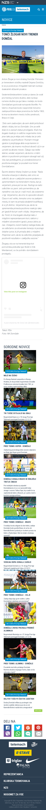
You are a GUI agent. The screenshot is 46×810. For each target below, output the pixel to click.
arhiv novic (38, 710)
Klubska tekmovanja (17, 781)
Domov (4, 25)
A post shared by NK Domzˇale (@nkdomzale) (21, 323)
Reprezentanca (13, 774)
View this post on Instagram (15, 292)
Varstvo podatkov (29, 805)
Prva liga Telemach (17, 30)
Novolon (34, 807)
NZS (6, 787)
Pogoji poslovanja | (18, 805)
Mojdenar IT (27, 807)
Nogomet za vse (14, 794)
